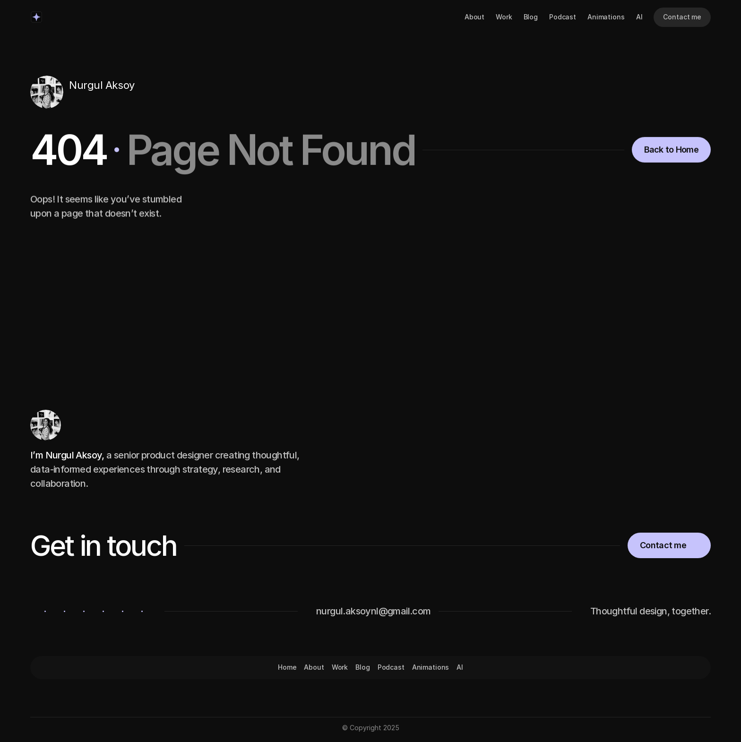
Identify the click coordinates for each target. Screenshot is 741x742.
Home (287, 667)
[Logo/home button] (36, 17)
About (474, 17)
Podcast (562, 17)
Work (504, 17)
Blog (531, 17)
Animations (606, 17)
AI (639, 17)
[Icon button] (74, 100)
